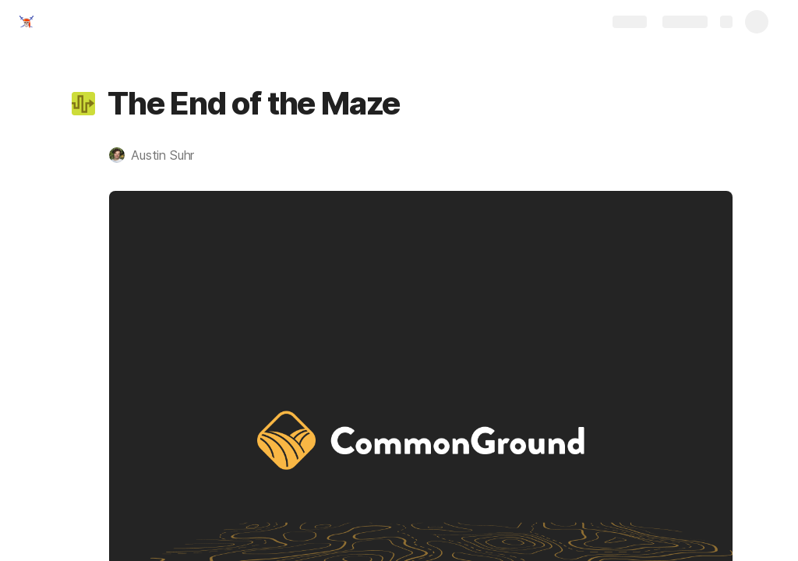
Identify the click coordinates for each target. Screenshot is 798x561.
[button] (83, 104)
